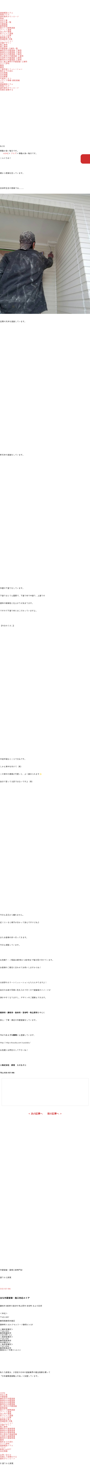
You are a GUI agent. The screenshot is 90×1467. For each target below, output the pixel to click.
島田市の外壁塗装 (7, 1402)
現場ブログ (4, 14)
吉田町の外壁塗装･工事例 (11, 57)
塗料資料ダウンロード (9, 16)
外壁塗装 (4, 24)
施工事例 (4, 44)
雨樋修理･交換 (6, 39)
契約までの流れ (6, 70)
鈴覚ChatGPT (5, 1449)
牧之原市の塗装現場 (8, 1434)
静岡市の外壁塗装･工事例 (11, 59)
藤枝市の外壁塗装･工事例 (11, 50)
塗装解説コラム (6, 12)
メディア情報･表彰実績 (10, 80)
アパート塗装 (5, 29)
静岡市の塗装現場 (7, 1437)
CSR (2, 82)
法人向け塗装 (5, 31)
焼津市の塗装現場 (7, 1430)
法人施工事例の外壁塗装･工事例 (13, 61)
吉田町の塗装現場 (7, 1436)
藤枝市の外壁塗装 (7, 1398)
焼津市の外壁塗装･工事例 (11, 52)
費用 (2, 65)
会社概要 (4, 76)
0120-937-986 (5, 1288)
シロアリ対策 (5, 35)
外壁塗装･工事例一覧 (9, 48)
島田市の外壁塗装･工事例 (11, 54)
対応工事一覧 (5, 22)
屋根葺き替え (5, 37)
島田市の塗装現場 (7, 1432)
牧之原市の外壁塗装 (8, 1406)
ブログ (3, 1447)
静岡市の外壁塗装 (7, 1404)
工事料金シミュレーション (11, 69)
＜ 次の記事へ (35, 1113)
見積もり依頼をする (8, 1456)
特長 (2, 18)
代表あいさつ (5, 78)
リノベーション (6, 40)
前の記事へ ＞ (54, 1113)
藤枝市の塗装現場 (7, 1428)
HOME (2, 1392)
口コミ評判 (4, 63)
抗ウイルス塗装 (6, 33)
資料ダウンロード (7, 1458)
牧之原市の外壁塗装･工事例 (11, 55)
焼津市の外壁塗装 (7, 1400)
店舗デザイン (5, 42)
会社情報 (4, 72)
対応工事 (4, 20)
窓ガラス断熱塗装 (7, 27)
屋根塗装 (4, 25)
